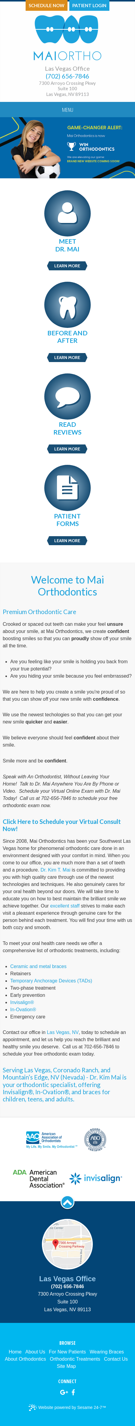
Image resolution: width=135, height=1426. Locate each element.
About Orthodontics (25, 1359)
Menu (67, 109)
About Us (35, 1351)
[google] (64, 1392)
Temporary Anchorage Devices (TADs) (51, 980)
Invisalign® (22, 1002)
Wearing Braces (107, 1351)
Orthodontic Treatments (75, 1359)
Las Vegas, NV (63, 1032)
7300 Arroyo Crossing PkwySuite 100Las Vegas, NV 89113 (67, 88)
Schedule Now (46, 5)
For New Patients (67, 1351)
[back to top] (67, 1202)
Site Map (66, 1366)
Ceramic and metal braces (38, 966)
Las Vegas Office (67, 68)
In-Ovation (21, 1009)
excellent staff (65, 905)
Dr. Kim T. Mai (55, 869)
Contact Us (116, 1359)
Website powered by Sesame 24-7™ (67, 1407)
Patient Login (89, 5)
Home (15, 1351)
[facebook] (73, 1392)
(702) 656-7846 (67, 76)
